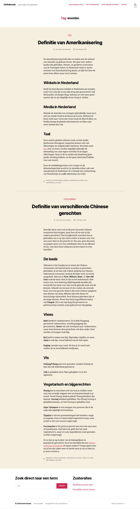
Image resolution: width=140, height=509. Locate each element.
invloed (82, 180)
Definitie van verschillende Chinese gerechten (70, 210)
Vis (89, 458)
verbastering (50, 183)
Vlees (93, 458)
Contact (124, 5)
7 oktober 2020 (81, 220)
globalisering (74, 180)
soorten (80, 458)
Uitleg (85, 458)
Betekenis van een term (83, 485)
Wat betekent (50, 460)
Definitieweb (10, 4)
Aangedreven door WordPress (57, 504)
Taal (70, 35)
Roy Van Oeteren (64, 50)
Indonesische (72, 458)
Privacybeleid (39, 504)
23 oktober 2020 (81, 50)
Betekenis (49, 458)
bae (45, 149)
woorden (58, 183)
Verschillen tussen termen (84, 490)
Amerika (49, 180)
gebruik (66, 180)
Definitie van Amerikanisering (70, 42)
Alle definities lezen (76, 5)
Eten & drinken (70, 199)
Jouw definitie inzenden (110, 5)
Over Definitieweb (92, 5)
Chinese (56, 458)
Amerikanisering (58, 180)
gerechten (63, 458)
